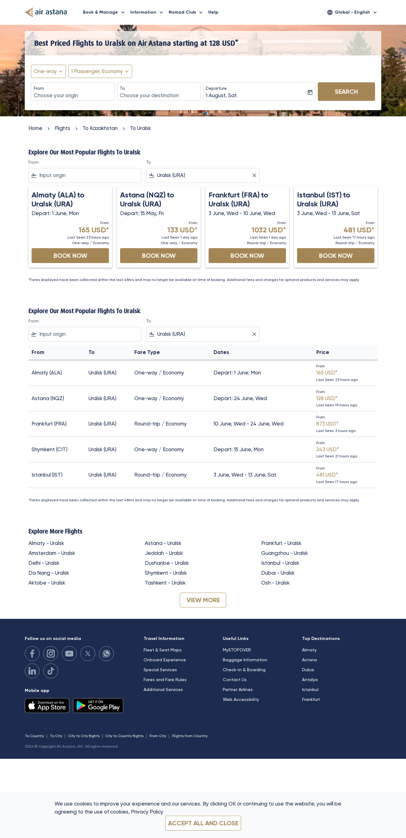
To (122, 88)
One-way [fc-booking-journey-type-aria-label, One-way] (45, 71)
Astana (309, 659)
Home (35, 128)
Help (213, 12)
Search (346, 91)
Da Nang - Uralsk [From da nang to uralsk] (48, 573)
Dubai (308, 669)
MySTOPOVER (237, 649)
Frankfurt (311, 699)
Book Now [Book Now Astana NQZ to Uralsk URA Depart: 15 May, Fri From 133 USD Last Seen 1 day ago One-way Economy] (159, 255)
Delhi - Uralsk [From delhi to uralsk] (43, 563)
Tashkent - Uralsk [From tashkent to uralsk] (165, 583)
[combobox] (73, 96)
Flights (62, 128)
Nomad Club (187, 12)
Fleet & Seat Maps (163, 649)
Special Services (160, 669)
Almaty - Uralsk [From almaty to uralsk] (46, 543)
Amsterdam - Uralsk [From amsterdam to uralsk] (51, 553)
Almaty (309, 649)
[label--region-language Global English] (352, 12)
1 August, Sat (221, 95)
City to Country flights (124, 736)
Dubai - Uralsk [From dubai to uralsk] (278, 573)
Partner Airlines (238, 689)
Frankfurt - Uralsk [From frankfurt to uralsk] (281, 543)
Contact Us (235, 679)
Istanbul (310, 689)
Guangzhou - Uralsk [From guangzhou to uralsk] (284, 553)
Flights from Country (190, 736)
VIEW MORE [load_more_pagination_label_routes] (203, 600)
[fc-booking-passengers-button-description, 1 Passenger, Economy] (97, 71)
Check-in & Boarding (244, 669)
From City (157, 736)
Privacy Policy (147, 812)
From (39, 88)
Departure (216, 88)
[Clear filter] (254, 175)
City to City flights (84, 736)
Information (148, 12)
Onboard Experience (165, 659)
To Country (34, 736)
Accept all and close (203, 823)
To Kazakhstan (100, 128)
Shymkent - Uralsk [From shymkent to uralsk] (166, 573)
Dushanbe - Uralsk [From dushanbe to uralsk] (167, 563)
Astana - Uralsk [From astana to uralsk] (163, 543)
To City (56, 736)
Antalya (310, 679)
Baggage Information (245, 659)
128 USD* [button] (223, 43)
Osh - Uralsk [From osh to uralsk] (275, 583)
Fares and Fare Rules (165, 679)
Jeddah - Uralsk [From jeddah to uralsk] (164, 553)
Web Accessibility (241, 699)
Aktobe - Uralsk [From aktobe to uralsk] (46, 583)
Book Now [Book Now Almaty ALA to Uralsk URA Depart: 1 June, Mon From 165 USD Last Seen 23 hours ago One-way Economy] (70, 255)
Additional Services (163, 689)
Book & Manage (105, 12)
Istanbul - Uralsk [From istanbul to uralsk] (280, 563)
